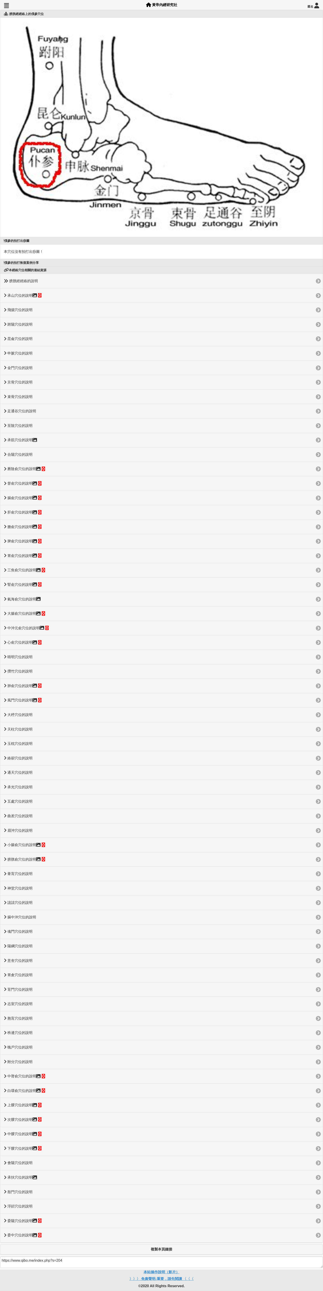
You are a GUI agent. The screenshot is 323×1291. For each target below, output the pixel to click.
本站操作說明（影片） (161, 1272)
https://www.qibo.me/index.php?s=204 (161, 1262)
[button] (6, 6)
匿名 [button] (313, 6)
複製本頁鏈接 (161, 1249)
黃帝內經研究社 (161, 5)
